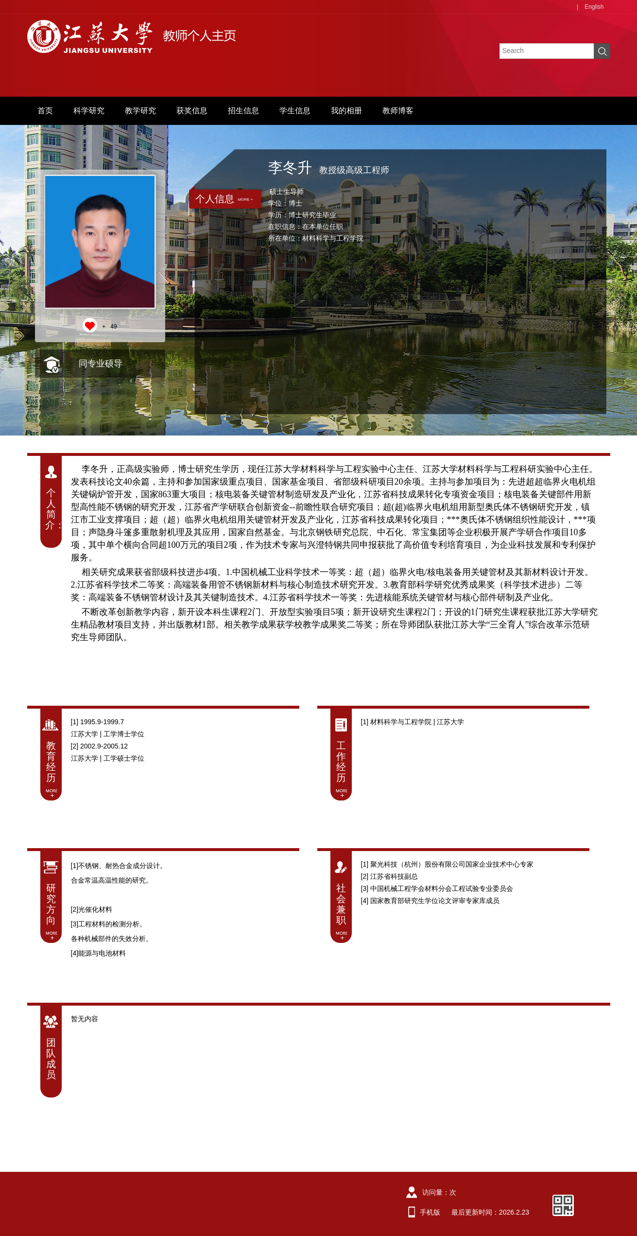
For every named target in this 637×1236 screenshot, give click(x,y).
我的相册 (346, 110)
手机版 (430, 1212)
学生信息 (294, 110)
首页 (45, 110)
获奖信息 (191, 110)
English (594, 6)
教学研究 (140, 110)
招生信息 (243, 110)
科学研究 (88, 110)
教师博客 (397, 110)
